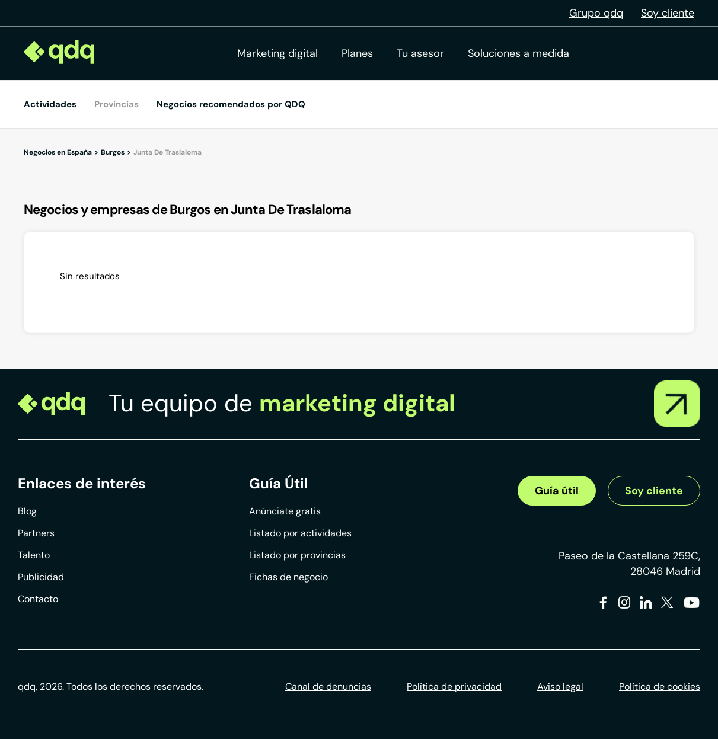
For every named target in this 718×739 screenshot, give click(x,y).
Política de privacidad (454, 686)
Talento (34, 555)
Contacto (38, 599)
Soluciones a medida (518, 53)
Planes (357, 53)
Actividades (50, 104)
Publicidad (41, 577)
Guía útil (557, 491)
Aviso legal (560, 686)
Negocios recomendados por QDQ (231, 104)
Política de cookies (659, 686)
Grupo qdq (596, 13)
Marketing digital (277, 53)
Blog (27, 511)
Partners (36, 533)
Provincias (116, 104)
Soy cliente (667, 13)
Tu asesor (420, 53)
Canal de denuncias (328, 686)
